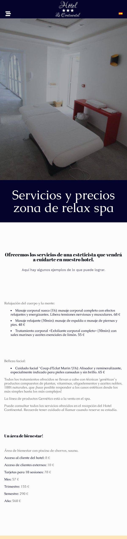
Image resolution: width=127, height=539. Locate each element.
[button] (122, 13)
